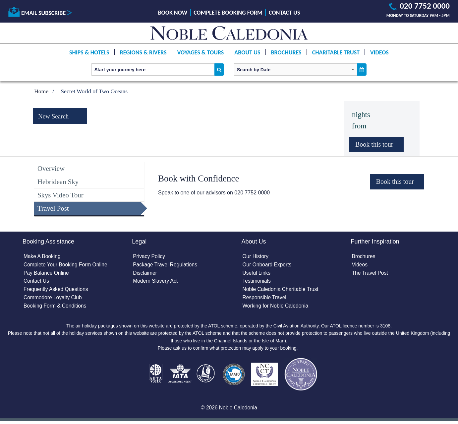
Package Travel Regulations (166, 265)
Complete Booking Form (228, 12)
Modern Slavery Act (156, 282)
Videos (379, 52)
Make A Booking (43, 256)
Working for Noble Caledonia (276, 308)
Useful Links (256, 273)
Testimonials (256, 282)
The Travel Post (370, 273)
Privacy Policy (149, 256)
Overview (51, 168)
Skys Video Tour (60, 195)
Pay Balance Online (47, 273)
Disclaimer (145, 273)
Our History (255, 256)
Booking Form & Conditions (56, 308)
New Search (53, 116)
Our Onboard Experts (267, 265)
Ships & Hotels (89, 52)
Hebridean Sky (58, 181)
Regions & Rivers (143, 52)
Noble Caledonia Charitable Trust (281, 291)
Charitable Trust (336, 52)
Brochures (286, 52)
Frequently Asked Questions (57, 291)
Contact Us (284, 12)
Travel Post (53, 208)
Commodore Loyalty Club (54, 299)
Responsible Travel (264, 299)
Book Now (172, 12)
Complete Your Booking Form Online (67, 265)
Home (41, 91)
